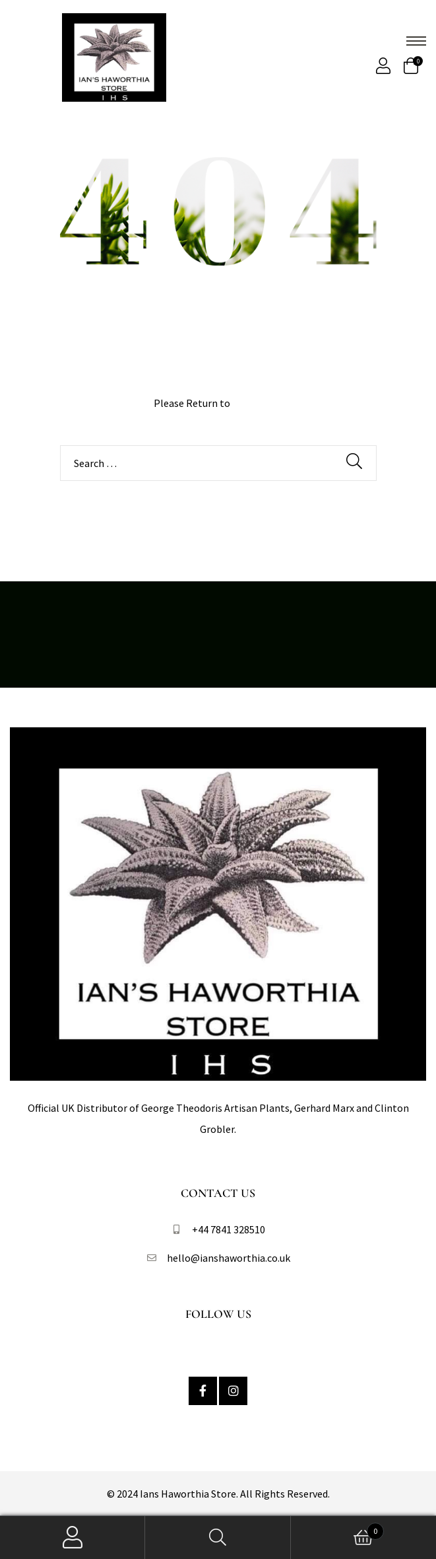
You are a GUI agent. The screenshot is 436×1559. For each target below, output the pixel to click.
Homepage (257, 403)
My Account (72, 1537)
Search (217, 1537)
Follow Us (218, 1314)
